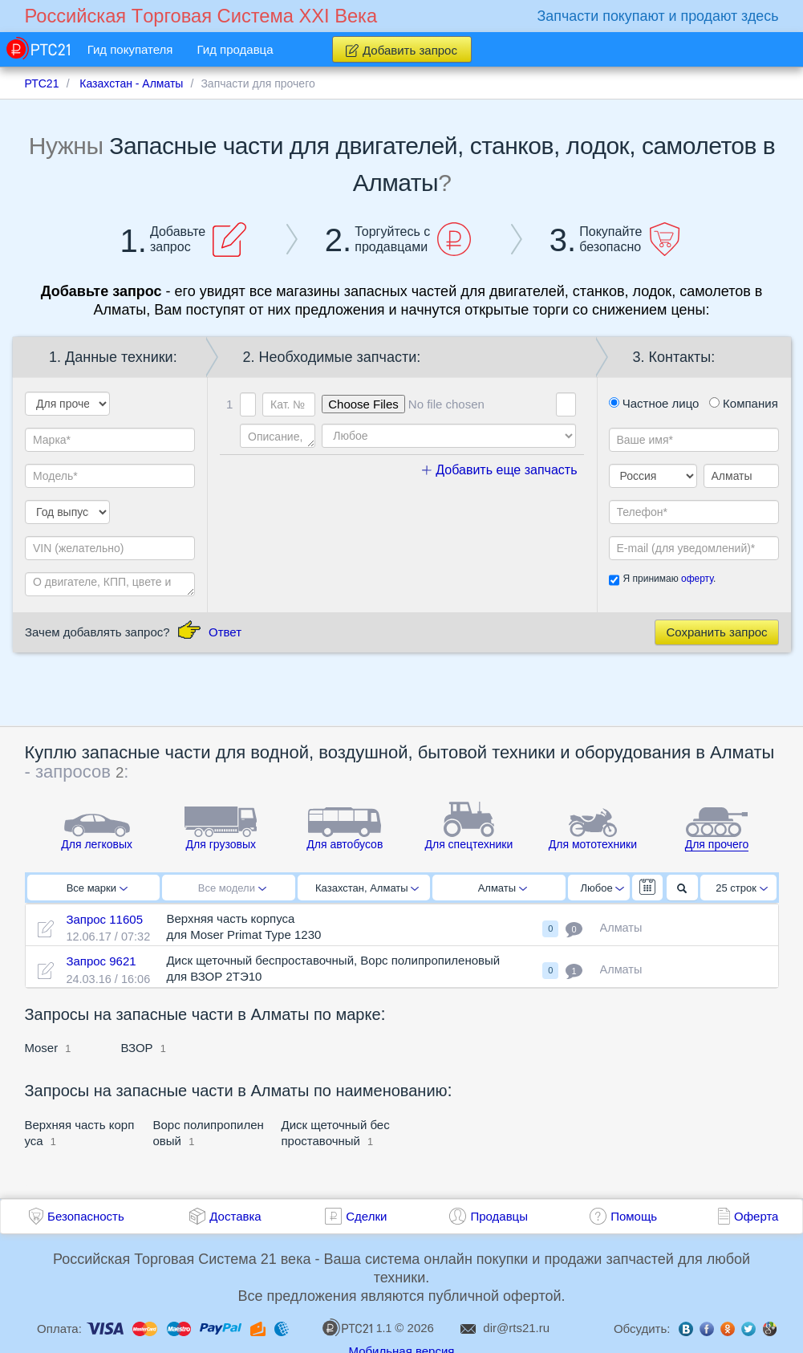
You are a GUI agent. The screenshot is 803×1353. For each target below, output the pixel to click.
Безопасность (85, 1216)
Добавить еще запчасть (500, 470)
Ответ (225, 632)
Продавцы (499, 1216)
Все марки (97, 888)
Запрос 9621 (101, 961)
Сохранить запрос (716, 632)
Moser (42, 1047)
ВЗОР (137, 1047)
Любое (602, 888)
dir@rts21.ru (516, 1328)
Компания (743, 403)
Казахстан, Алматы (367, 888)
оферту (697, 578)
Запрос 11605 (104, 919)
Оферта (756, 1216)
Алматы (502, 888)
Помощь (633, 1216)
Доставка (235, 1216)
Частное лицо (654, 403)
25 (742, 888)
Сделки (366, 1216)
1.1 (356, 1327)
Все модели (232, 888)
